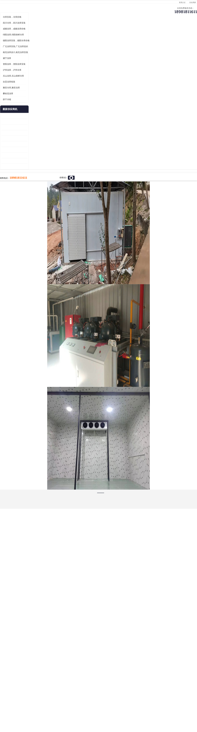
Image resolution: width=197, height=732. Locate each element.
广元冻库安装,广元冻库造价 (31, 80)
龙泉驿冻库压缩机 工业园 (28, 155)
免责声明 (48, 716)
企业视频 (74, 27)
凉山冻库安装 (47, 34)
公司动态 (121, 27)
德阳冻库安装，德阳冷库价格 (32, 74)
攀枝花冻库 (24, 127)
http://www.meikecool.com (62, 610)
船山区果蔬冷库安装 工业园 (29, 172)
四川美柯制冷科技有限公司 (35, 713)
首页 (28, 34)
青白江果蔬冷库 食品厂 (27, 150)
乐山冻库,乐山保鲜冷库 (29, 110)
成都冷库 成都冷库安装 (32, 682)
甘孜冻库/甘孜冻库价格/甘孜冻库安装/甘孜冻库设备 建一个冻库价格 (111, 682)
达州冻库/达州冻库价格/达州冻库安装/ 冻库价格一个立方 (74, 682)
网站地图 (67, 716)
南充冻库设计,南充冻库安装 (31, 86)
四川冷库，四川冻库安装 (30, 57)
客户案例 (144, 27)
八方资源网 (39, 716)
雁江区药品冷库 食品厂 (27, 167)
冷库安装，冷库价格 (28, 51)
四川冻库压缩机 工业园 (27, 189)
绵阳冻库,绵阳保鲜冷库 (29, 68)
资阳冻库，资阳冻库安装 (30, 98)
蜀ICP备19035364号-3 (50, 709)
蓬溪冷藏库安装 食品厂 (27, 183)
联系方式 (167, 27)
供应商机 (51, 27)
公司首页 (28, 27)
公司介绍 (97, 27)
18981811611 (126, 88)
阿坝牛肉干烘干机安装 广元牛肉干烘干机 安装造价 (31, 161)
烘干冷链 (23, 133)
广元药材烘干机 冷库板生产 (29, 200)
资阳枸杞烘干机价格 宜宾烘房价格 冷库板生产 (31, 178)
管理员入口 (58, 716)
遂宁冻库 (23, 92)
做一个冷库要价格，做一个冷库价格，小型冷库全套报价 (139, 682)
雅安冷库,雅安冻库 (27, 121)
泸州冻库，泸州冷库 (28, 104)
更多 (42, 143)
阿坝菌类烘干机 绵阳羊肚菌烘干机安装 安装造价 (31, 195)
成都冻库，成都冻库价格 (30, 62)
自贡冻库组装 (25, 115)
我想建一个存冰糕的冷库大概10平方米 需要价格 (168, 682)
